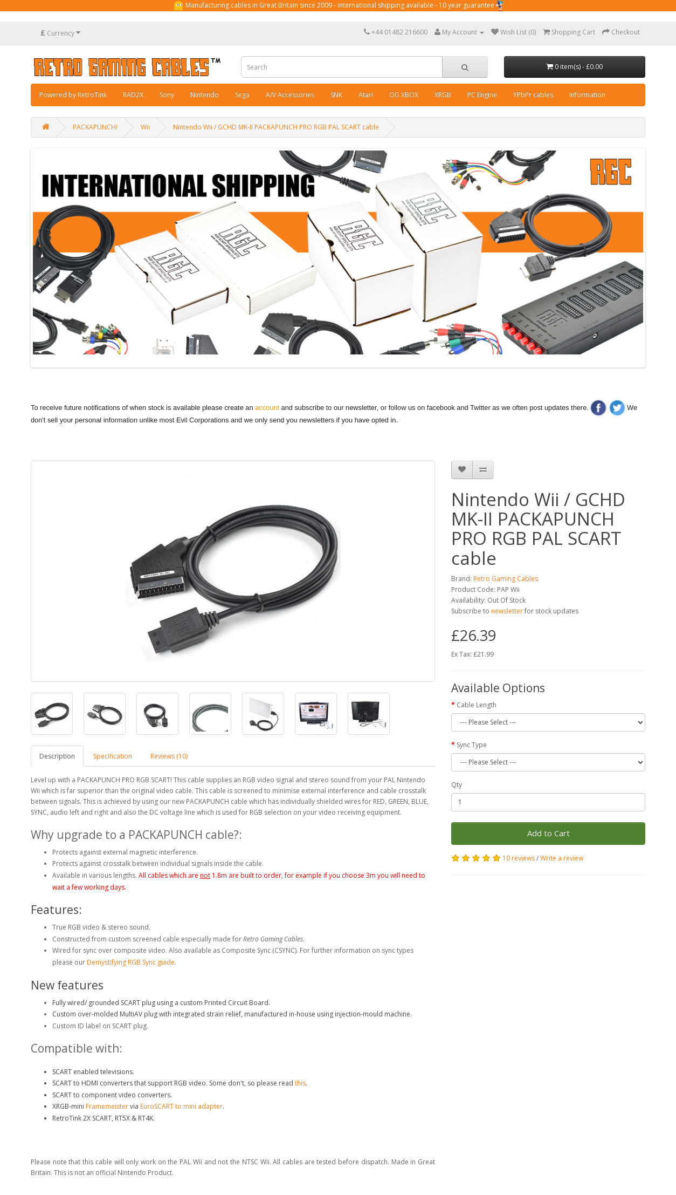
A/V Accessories (290, 94)
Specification (112, 756)
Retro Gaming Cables (505, 578)
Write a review (561, 858)
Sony (167, 94)
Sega (242, 94)
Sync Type (472, 744)
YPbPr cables (533, 94)
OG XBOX (403, 94)
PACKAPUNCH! (95, 127)
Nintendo (204, 94)
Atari (365, 94)
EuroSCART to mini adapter (181, 1106)
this (300, 1083)
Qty (456, 784)
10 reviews (518, 858)
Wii (145, 127)
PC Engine (482, 94)
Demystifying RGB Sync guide (131, 962)
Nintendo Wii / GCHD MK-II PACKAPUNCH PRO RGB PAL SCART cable (276, 127)
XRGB (442, 94)
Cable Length (476, 704)
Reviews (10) (169, 756)
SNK (336, 94)
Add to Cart (548, 833)
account (267, 408)
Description (57, 756)
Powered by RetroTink (73, 94)
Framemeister (107, 1106)
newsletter (507, 611)
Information (587, 94)
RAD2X (133, 94)
